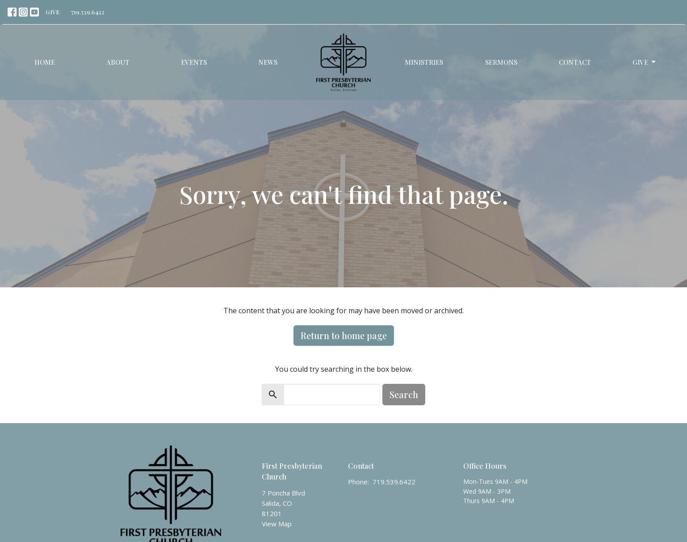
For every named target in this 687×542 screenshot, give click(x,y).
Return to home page (344, 335)
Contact (575, 62)
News (267, 62)
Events (194, 62)
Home (44, 62)
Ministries (424, 62)
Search (404, 394)
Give (645, 62)
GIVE (53, 12)
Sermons (501, 62)
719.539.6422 (88, 12)
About (118, 62)
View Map (277, 523)
